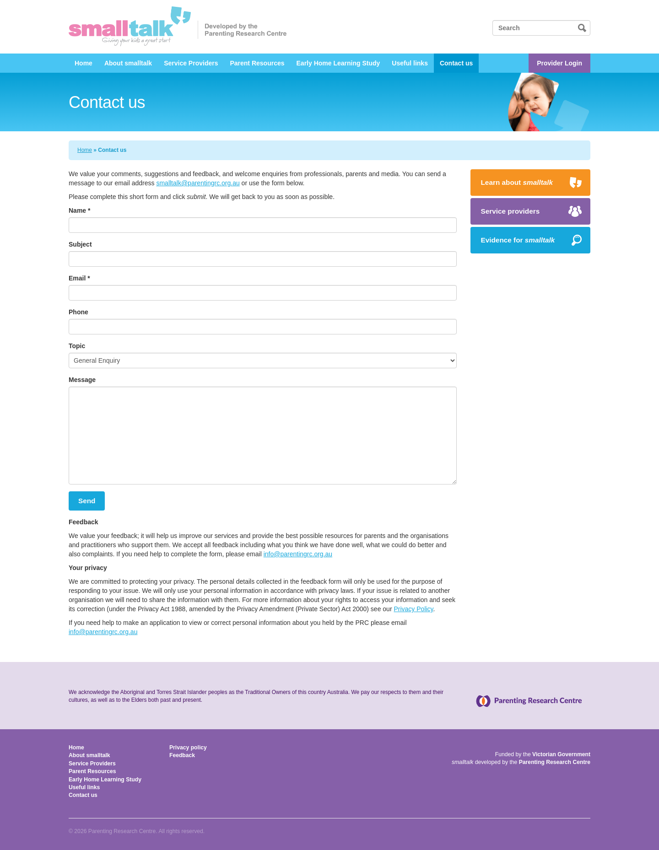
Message (82, 379)
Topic (77, 346)
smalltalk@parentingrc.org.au (197, 183)
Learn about (517, 182)
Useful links (410, 63)
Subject (80, 244)
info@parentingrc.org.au (298, 554)
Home (83, 63)
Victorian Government (561, 754)
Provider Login (559, 63)
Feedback (182, 755)
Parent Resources (257, 63)
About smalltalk (128, 63)
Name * (79, 210)
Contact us (456, 63)
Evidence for (518, 240)
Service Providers (191, 63)
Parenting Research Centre (554, 762)
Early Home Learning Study (338, 63)
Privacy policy (188, 747)
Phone (78, 312)
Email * (79, 278)
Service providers (510, 211)
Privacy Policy (413, 609)
